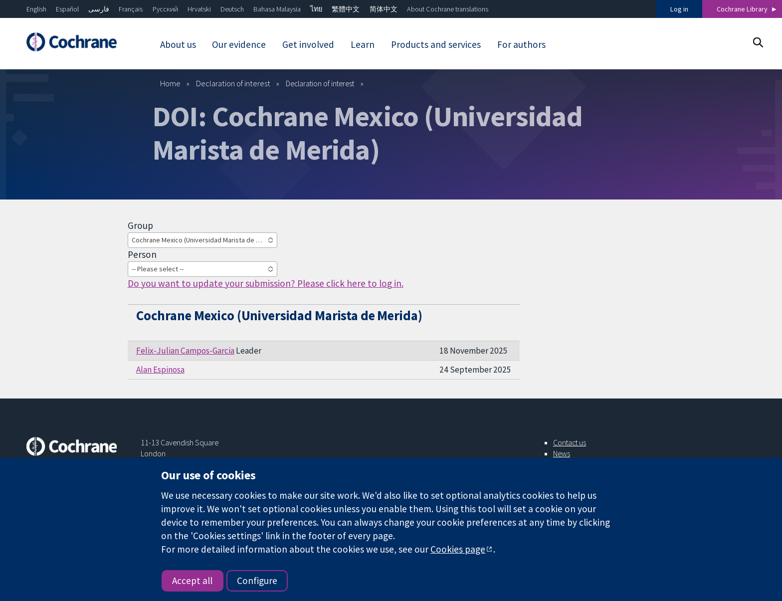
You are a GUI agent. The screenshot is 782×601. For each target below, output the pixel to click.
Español (67, 8)
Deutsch (232, 8)
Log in (679, 8)
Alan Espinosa (160, 369)
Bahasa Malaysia (277, 8)
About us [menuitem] (178, 44)
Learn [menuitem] (363, 44)
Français (131, 8)
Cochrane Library (742, 8)
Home (170, 83)
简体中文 (383, 8)
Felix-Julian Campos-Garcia (185, 350)
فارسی (98, 8)
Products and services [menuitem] (436, 44)
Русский (165, 8)
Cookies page (457, 549)
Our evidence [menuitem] (239, 44)
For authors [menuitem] (521, 44)
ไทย (316, 8)
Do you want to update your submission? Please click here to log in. (265, 283)
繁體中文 (346, 8)
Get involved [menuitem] (308, 44)
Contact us (569, 442)
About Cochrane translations (447, 8)
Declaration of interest (233, 83)
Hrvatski (199, 8)
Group (140, 225)
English (36, 8)
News (561, 453)
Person (142, 254)
